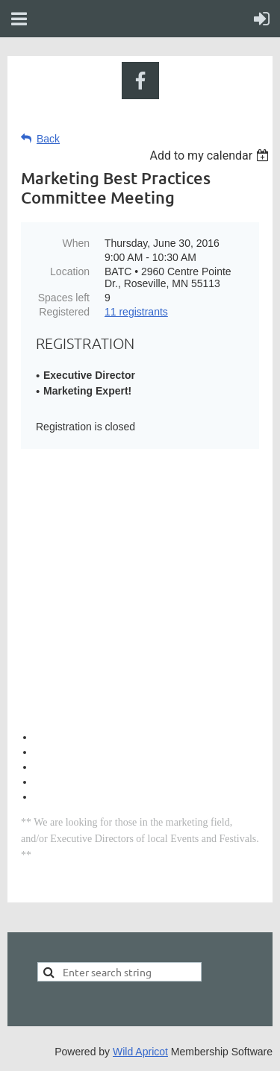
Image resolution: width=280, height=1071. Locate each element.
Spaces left (64, 298)
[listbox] (211, 155)
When (76, 243)
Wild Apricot (140, 1052)
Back (48, 139)
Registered (64, 312)
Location (70, 271)
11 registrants (136, 312)
